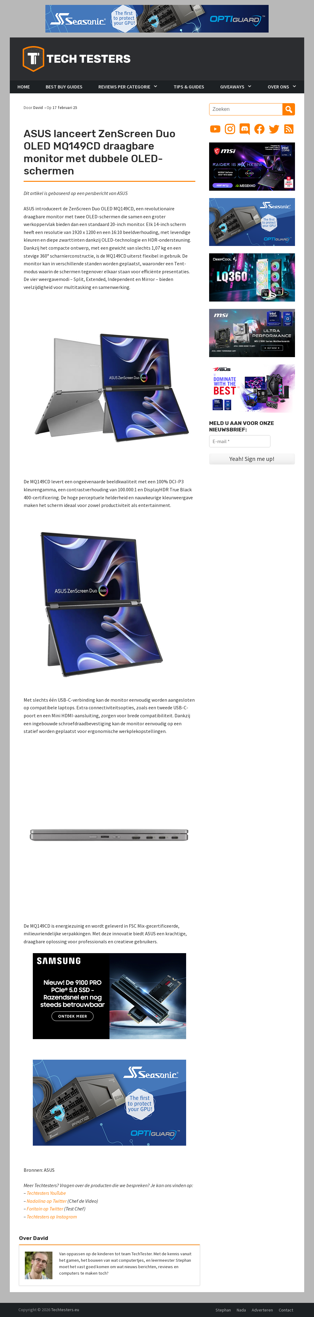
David (38, 107)
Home (23, 87)
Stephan (223, 1310)
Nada (241, 1310)
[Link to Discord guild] (245, 129)
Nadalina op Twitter (47, 1201)
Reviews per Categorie (124, 87)
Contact (286, 1310)
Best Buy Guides (64, 87)
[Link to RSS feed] (289, 129)
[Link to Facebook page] (259, 129)
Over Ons (278, 87)
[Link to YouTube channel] (215, 129)
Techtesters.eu (65, 1309)
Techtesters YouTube (46, 1193)
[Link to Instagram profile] (230, 129)
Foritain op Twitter (45, 1209)
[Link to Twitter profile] (274, 129)
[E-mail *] (239, 441)
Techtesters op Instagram (52, 1217)
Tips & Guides (189, 87)
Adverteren (262, 1310)
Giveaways (232, 87)
